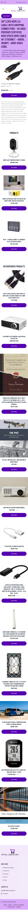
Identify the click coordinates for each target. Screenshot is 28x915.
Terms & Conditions (18, 905)
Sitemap (18, 907)
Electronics (11, 84)
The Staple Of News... (14, 826)
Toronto (4, 2)
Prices (5, 877)
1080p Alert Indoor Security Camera (14, 160)
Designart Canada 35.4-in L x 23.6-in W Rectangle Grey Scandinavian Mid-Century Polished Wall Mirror (14, 684)
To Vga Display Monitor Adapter (14, 546)
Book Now (6, 16)
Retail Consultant (9, 867)
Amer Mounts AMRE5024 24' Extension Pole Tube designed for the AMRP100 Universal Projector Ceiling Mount (14, 634)
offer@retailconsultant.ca (21, 2)
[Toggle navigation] (3, 9)
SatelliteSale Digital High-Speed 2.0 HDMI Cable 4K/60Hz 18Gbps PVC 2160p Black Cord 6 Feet (14, 296)
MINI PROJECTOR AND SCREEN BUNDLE (14, 507)
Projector (17, 84)
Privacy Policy (11, 907)
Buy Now (14, 95)
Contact (10, 905)
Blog (5, 880)
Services (6, 874)
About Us (6, 871)
